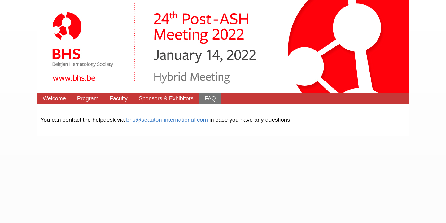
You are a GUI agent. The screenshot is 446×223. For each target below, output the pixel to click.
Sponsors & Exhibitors (166, 98)
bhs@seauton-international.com (167, 119)
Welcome (54, 98)
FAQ (210, 98)
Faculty (119, 98)
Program (87, 98)
